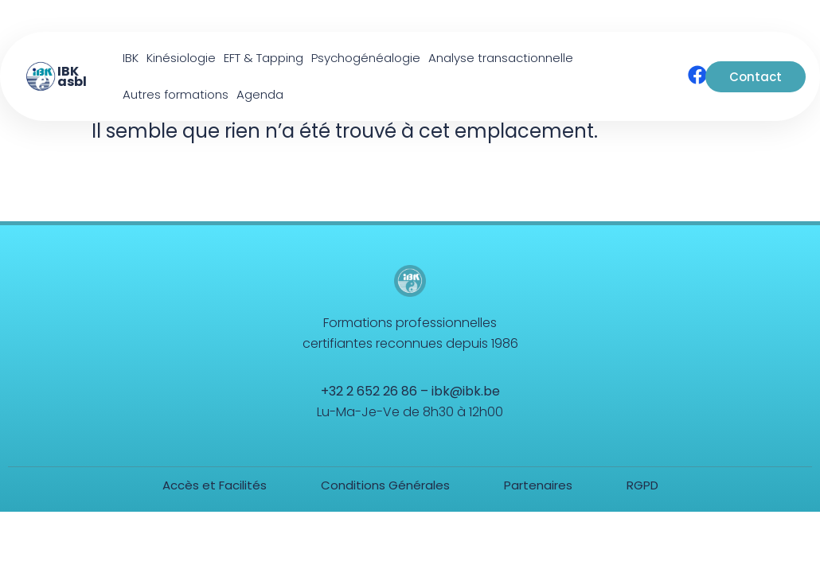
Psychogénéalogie (365, 57)
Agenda (259, 94)
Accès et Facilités (214, 485)
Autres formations (175, 94)
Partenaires (538, 485)
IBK (131, 57)
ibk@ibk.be (465, 391)
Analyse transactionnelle (500, 57)
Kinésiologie (181, 57)
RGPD (642, 485)
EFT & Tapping (263, 57)
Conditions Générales (385, 485)
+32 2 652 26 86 (369, 391)
